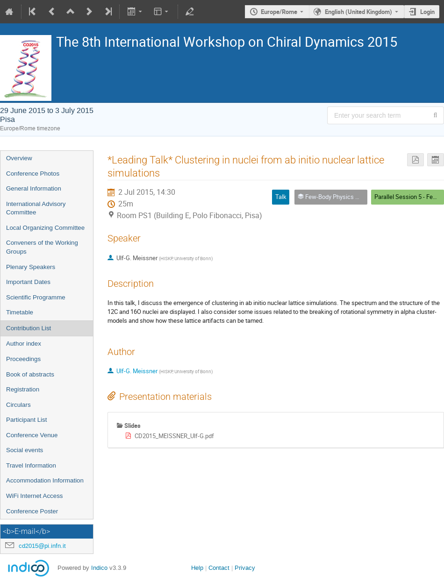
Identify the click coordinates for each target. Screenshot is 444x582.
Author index (23, 343)
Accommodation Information (45, 480)
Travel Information (31, 465)
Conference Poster (32, 511)
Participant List (26, 419)
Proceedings (23, 358)
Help (197, 568)
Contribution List (28, 328)
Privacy (245, 568)
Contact (218, 568)
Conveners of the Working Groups (42, 247)
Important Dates (28, 281)
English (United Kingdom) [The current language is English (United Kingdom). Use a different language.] (358, 11)
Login (427, 11)
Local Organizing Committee (45, 227)
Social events (24, 450)
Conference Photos (32, 173)
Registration (22, 389)
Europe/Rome (279, 11)
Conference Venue (31, 435)
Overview (19, 158)
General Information (33, 188)
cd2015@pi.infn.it (42, 546)
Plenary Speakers (30, 266)
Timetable (19, 312)
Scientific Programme (35, 297)
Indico (99, 568)
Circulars (18, 404)
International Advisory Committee (35, 208)
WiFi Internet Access (34, 495)
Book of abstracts (30, 374)
